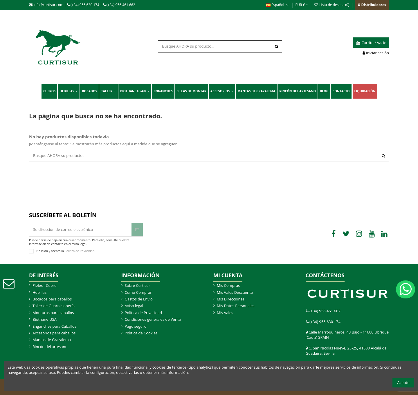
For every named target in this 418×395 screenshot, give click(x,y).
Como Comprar (138, 292)
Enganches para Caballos (54, 326)
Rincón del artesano (50, 346)
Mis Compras (228, 285)
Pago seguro (136, 326)
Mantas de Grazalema (52, 339)
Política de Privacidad (79, 251)
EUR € (302, 4)
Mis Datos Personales (236, 305)
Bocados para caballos (52, 299)
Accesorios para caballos (54, 333)
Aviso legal (134, 305)
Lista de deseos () (332, 4)
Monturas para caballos (53, 312)
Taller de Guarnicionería (54, 305)
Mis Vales (225, 312)
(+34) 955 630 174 (83, 4)
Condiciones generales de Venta (153, 319)
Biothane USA (45, 319)
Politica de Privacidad (143, 312)
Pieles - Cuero (45, 285)
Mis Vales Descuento (235, 292)
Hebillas (39, 292)
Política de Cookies (141, 333)
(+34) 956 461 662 (119, 4)
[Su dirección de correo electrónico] (80, 229)
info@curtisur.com (46, 4)
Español (278, 4)
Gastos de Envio (139, 299)
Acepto (403, 382)
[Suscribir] (137, 229)
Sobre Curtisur (137, 285)
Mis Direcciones (230, 299)
